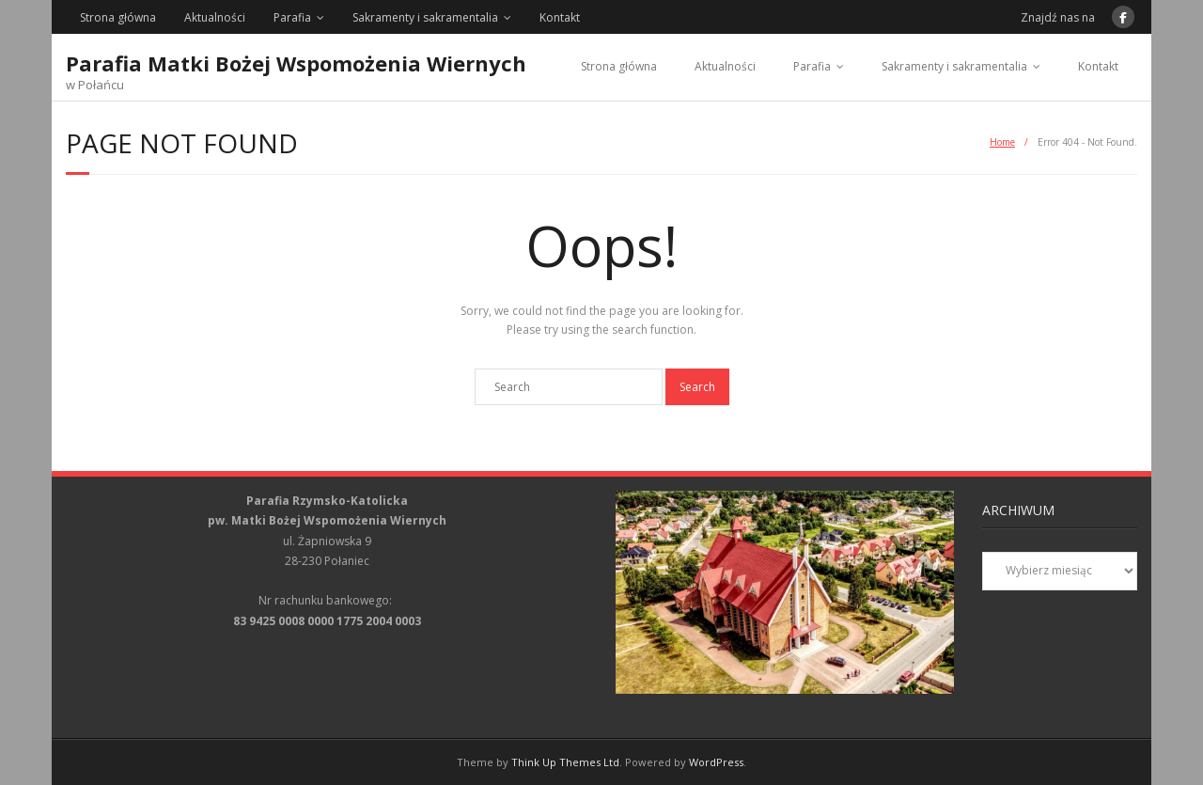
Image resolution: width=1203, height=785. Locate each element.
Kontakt (559, 17)
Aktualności (214, 17)
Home (1002, 142)
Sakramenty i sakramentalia (425, 17)
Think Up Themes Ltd (565, 762)
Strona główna (118, 17)
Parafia (292, 17)
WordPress (716, 762)
